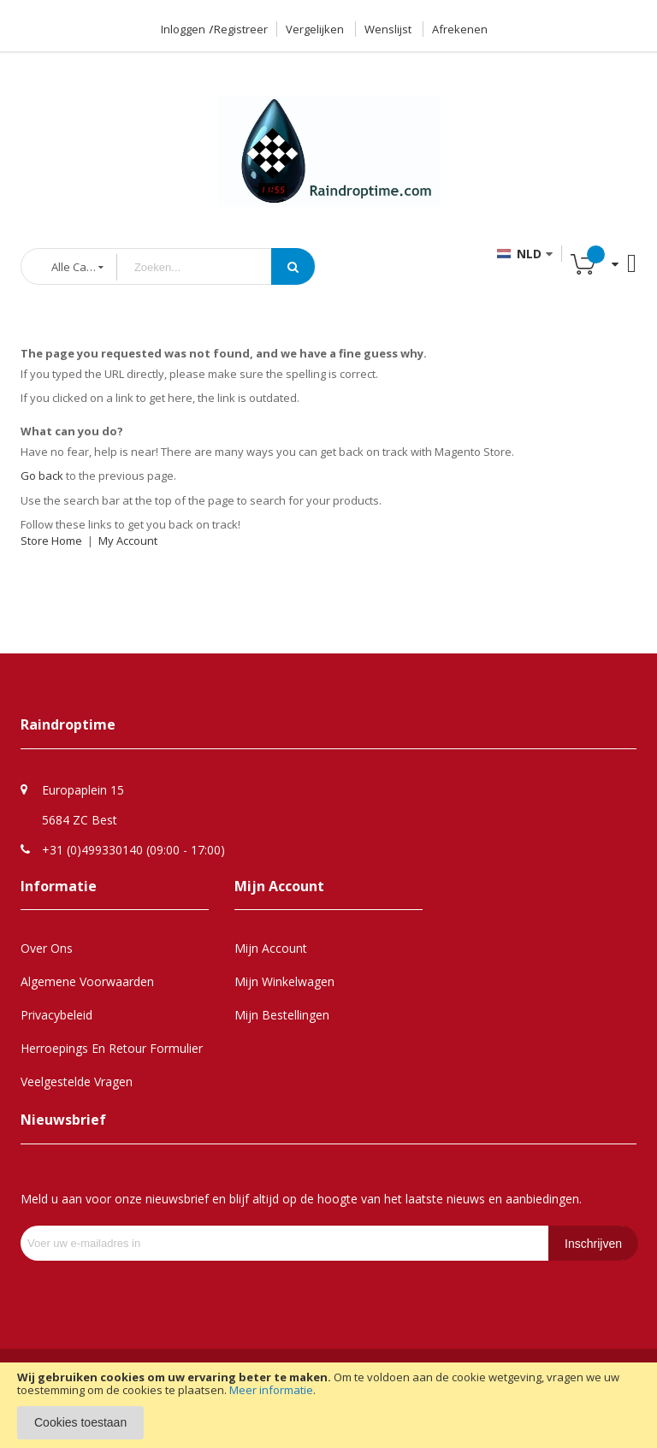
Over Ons (47, 948)
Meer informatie (271, 1390)
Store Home (51, 540)
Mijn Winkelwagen (284, 981)
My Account (127, 540)
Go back (42, 475)
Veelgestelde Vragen (77, 1081)
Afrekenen (460, 29)
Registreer (241, 29)
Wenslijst (387, 29)
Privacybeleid (56, 1015)
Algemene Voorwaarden (87, 981)
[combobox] (207, 267)
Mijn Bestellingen (281, 1015)
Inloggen (183, 29)
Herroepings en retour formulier (112, 1048)
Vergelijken (315, 29)
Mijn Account (270, 948)
